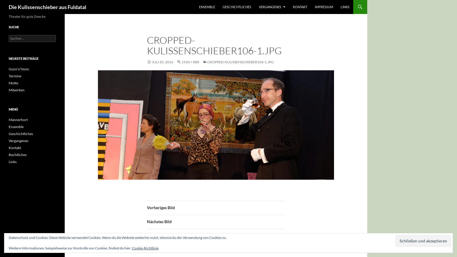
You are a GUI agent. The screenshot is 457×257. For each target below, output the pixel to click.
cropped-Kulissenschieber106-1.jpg (240, 62)
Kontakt (300, 7)
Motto (13, 83)
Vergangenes (270, 7)
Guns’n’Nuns (19, 69)
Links (345, 7)
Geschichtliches (237, 7)
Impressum (324, 7)
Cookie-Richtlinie (145, 248)
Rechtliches (18, 155)
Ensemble (207, 7)
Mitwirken (16, 90)
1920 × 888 (190, 62)
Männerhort (18, 120)
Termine (15, 76)
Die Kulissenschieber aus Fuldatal (47, 7)
